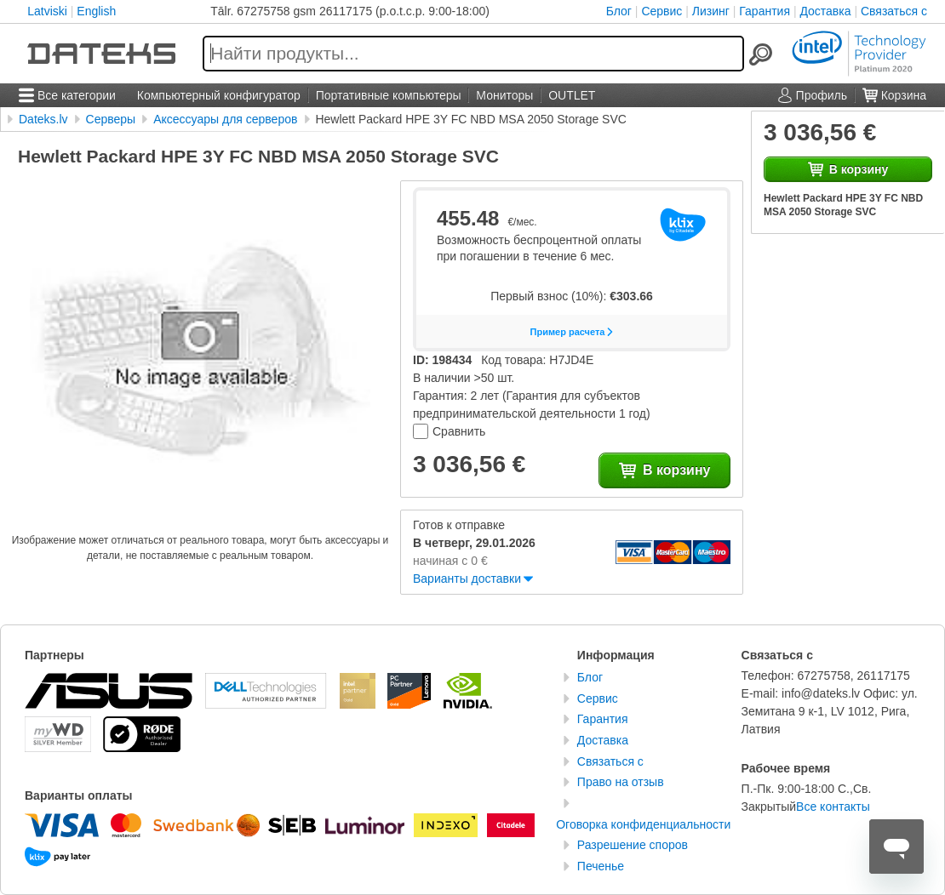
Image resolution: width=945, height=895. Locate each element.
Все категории (67, 95)
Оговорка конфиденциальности (643, 824)
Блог (619, 11)
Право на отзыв (620, 782)
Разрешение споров (632, 845)
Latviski (47, 11)
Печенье (600, 866)
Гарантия (764, 11)
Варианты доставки (467, 578)
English (96, 11)
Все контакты (833, 806)
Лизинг (711, 11)
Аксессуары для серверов (225, 119)
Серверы (111, 119)
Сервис (661, 11)
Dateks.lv (43, 119)
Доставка (824, 11)
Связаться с (894, 11)
